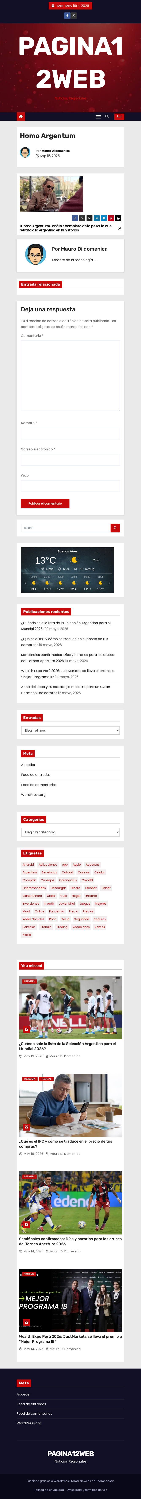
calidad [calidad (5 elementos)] (67, 872)
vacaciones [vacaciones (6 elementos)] (81, 927)
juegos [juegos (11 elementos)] (85, 903)
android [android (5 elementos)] (28, 864)
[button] (108, 116)
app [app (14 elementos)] (65, 864)
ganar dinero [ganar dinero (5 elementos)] (32, 896)
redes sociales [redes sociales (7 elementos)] (33, 919)
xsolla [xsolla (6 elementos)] (27, 935)
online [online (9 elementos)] (39, 911)
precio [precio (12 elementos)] (73, 911)
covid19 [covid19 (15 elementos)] (87, 880)
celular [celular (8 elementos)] (99, 872)
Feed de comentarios (39, 784)
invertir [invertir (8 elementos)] (49, 903)
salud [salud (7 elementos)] (65, 919)
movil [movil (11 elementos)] (26, 911)
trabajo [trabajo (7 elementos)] (46, 927)
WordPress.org (33, 794)
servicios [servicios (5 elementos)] (29, 927)
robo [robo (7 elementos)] (53, 919)
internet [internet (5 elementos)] (91, 896)
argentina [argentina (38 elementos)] (30, 872)
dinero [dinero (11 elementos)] (75, 888)
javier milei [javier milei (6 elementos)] (67, 903)
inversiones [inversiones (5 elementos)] (31, 903)
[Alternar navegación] (98, 117)
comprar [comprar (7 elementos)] (29, 880)
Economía (29, 1079)
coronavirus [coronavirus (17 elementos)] (68, 880)
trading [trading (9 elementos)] (62, 927)
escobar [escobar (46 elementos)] (91, 888)
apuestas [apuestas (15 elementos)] (92, 864)
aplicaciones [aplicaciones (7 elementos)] (48, 864)
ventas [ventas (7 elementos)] (100, 927)
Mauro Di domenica (56, 151)
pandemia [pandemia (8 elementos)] (56, 911)
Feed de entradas (35, 774)
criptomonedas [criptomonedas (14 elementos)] (34, 888)
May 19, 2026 (34, 1056)
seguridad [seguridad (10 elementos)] (81, 919)
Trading (29, 1274)
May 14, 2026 (34, 1251)
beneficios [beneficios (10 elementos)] (49, 872)
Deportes (29, 981)
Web (25, 475)
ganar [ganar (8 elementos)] (106, 888)
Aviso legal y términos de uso (87, 1490)
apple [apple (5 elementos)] (77, 864)
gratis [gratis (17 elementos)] (51, 896)
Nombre (29, 422)
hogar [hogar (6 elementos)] (76, 896)
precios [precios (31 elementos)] (88, 911)
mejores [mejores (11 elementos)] (100, 903)
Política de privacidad (49, 1490)
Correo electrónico (38, 449)
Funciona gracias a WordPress (48, 1481)
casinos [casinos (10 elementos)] (83, 872)
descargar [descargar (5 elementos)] (58, 888)
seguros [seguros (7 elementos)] (100, 919)
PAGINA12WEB (70, 1453)
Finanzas (46, 1079)
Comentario (32, 335)
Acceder (28, 764)
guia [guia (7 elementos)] (63, 896)
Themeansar (105, 1481)
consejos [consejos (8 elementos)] (47, 880)
